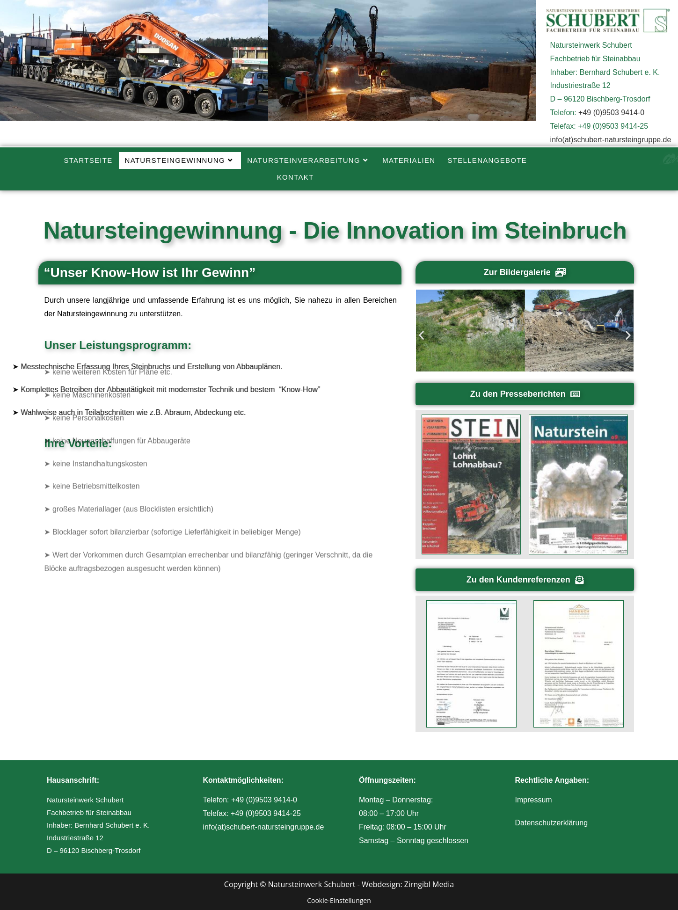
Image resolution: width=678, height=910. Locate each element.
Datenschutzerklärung (551, 823)
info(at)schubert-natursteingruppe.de (610, 140)
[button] (421, 335)
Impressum (533, 800)
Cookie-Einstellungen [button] (339, 900)
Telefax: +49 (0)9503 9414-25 (252, 813)
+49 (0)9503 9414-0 (611, 112)
